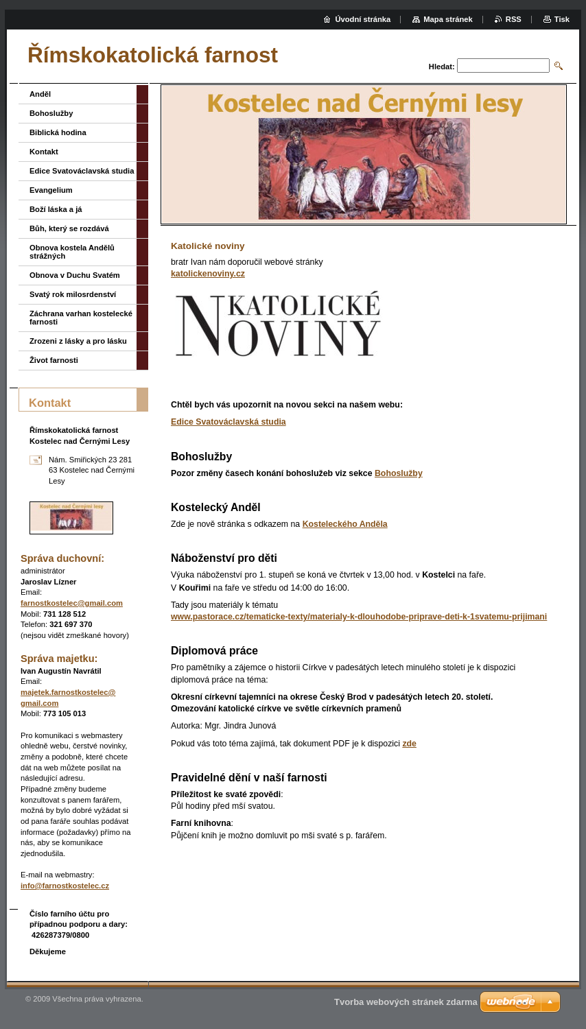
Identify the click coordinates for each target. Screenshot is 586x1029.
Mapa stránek (448, 19)
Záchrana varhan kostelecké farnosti (81, 317)
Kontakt (44, 151)
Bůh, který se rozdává (69, 228)
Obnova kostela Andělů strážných (72, 252)
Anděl (40, 94)
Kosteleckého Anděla (345, 524)
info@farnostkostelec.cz (65, 886)
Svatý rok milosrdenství (73, 294)
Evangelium (51, 190)
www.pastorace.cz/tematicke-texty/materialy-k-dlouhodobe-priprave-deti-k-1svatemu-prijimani (359, 617)
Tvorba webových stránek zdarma (406, 1002)
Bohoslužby (399, 473)
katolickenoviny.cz (208, 274)
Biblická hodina (58, 132)
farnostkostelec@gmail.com (72, 603)
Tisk (562, 19)
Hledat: (442, 66)
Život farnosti (54, 360)
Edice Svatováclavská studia (228, 422)
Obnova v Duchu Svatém (75, 275)
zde (409, 743)
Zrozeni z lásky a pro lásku (78, 341)
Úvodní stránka (362, 19)
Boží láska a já (56, 209)
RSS (513, 19)
